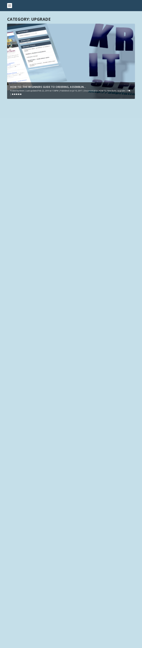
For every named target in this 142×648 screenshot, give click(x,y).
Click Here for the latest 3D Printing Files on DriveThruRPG (41, 535)
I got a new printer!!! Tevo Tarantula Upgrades (37, 424)
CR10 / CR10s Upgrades (25, 211)
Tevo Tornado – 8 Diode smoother (34, 361)
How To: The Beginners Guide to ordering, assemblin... (48, 87)
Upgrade (121, 90)
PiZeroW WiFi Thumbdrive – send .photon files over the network (99, 138)
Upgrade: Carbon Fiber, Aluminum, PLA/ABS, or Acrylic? (34, 291)
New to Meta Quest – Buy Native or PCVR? (33, 608)
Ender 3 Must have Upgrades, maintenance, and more (30, 138)
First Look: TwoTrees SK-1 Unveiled (29, 601)
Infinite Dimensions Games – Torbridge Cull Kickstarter (81, 492)
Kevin (21, 90)
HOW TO (102, 90)
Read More (18, 167)
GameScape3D (59, 507)
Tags (9, 563)
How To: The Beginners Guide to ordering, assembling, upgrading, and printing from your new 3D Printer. (103, 362)
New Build (111, 90)
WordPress (45, 645)
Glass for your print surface (97, 444)
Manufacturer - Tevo (50, 369)
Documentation (91, 90)
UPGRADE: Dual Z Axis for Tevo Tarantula (97, 296)
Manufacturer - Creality (42, 148)
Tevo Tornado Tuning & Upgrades (100, 215)
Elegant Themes (23, 645)
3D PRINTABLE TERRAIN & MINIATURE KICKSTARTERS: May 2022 (44, 624)
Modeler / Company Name (20, 552)
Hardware (27, 148)
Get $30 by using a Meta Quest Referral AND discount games (43, 616)
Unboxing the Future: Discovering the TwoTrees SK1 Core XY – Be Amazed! (50, 593)
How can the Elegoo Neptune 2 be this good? (34, 631)
